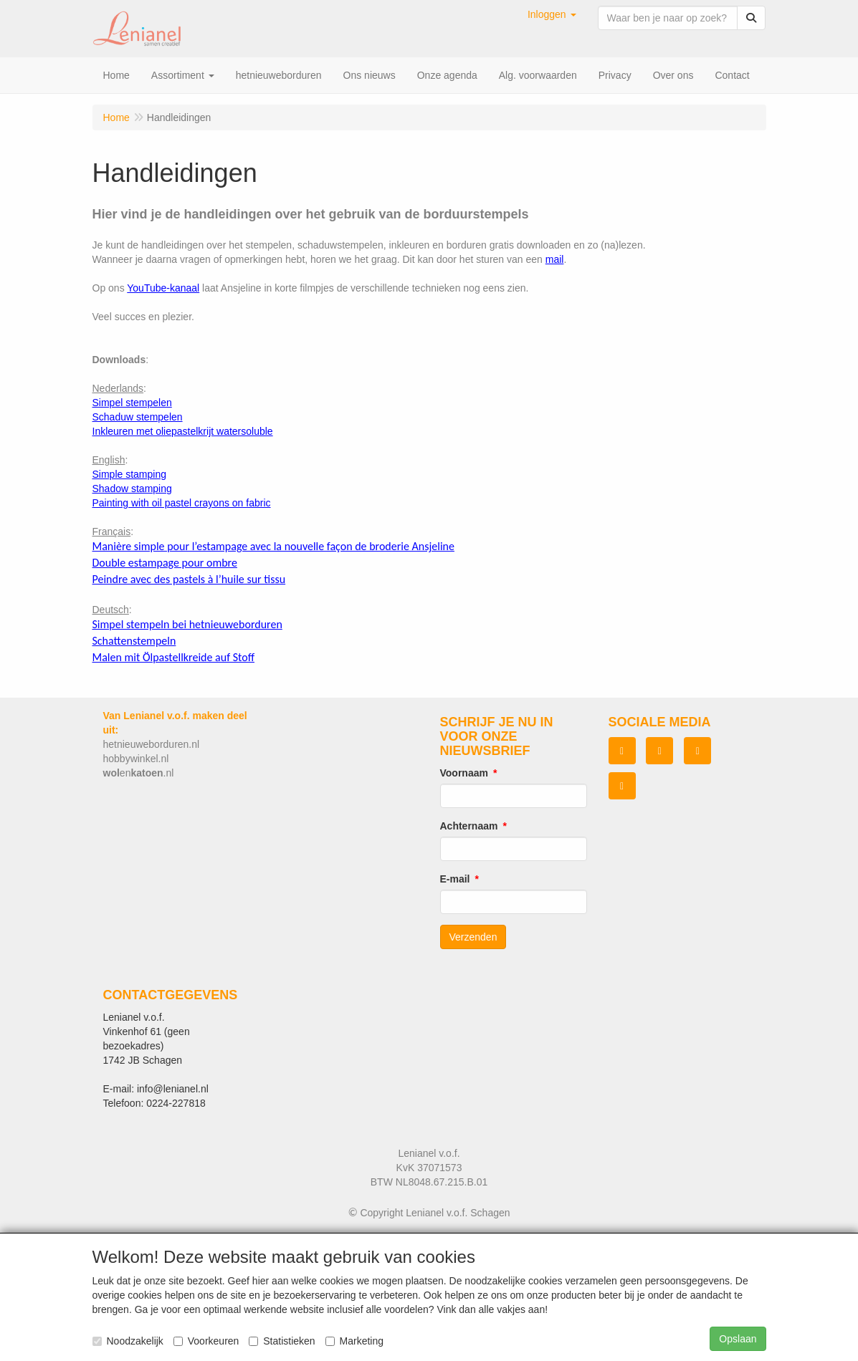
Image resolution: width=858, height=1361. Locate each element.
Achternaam (469, 826)
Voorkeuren (206, 1341)
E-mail (455, 879)
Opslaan (737, 1339)
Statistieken (282, 1341)
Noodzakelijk (127, 1341)
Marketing (354, 1341)
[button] (552, 14)
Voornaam (464, 773)
